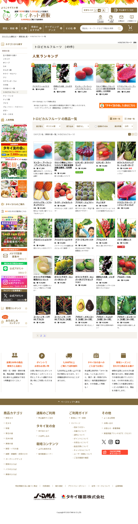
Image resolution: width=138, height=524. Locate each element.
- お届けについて (80, 431)
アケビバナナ (101, 239)
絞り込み (69, 126)
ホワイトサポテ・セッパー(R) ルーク (63, 278)
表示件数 (118, 126)
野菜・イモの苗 (12, 448)
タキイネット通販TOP (9, 36)
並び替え (39, 126)
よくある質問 (109, 418)
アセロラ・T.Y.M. (124, 276)
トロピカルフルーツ (10, 92)
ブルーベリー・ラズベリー (13, 107)
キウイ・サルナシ (10, 73)
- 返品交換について (80, 446)
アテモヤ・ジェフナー (84, 202)
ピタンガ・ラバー (103, 162)
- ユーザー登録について (82, 454)
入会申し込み (43, 436)
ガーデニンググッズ (14, 459)
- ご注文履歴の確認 (80, 457)
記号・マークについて (101, 486)
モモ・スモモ (8, 114)
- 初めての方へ (79, 427)
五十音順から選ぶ (10, 55)
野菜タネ (9, 418)
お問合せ (121, 21)
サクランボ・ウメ (10, 81)
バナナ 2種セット (124, 239)
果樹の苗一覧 (23, 36)
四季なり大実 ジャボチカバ (63, 87)
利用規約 (46, 486)
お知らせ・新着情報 (112, 428)
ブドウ (5, 103)
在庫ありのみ (101, 126)
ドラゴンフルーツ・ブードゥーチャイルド (126, 87)
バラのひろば (11, 469)
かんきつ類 (7, 70)
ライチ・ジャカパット (63, 202)
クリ (4, 77)
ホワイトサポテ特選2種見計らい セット (42, 278)
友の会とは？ (43, 431)
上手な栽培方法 (44, 448)
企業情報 (119, 486)
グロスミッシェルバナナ (42, 240)
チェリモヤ (100, 202)
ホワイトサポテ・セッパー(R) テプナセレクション (84, 279)
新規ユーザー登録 (78, 418)
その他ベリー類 (9, 88)
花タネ (8, 423)
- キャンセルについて (81, 450)
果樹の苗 (5, 50)
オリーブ (6, 62)
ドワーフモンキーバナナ (84, 240)
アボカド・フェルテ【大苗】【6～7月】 (104, 317)
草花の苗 (9, 433)
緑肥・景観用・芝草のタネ (17, 454)
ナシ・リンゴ (8, 95)
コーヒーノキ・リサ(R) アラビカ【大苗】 (63, 317)
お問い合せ (108, 423)
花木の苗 (9, 438)
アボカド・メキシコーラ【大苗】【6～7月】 (84, 317)
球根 (7, 428)
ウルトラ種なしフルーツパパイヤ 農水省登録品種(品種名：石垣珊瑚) (105, 88)
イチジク (6, 59)
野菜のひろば (11, 464)
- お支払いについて (80, 442)
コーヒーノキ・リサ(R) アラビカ (41, 317)
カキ (4, 66)
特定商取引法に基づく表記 (26, 486)
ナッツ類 (6, 99)
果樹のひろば (11, 474)
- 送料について (79, 434)
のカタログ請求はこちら (15, 211)
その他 (5, 84)
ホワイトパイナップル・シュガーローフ (125, 163)
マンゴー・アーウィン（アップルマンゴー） (83, 87)
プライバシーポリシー (77, 486)
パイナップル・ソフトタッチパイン (42, 203)
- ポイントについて (80, 438)
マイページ (75, 423)
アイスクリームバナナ (40, 86)
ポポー (5, 110)
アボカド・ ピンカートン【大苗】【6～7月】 (126, 317)
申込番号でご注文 (45, 418)
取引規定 (59, 486)
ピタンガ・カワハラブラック (84, 163)
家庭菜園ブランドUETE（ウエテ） (118, 433)
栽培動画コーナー (45, 454)
